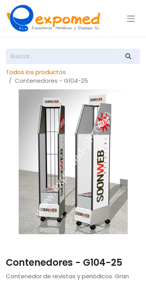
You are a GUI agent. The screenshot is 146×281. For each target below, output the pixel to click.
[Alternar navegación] (131, 18)
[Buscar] (128, 56)
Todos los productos (36, 72)
